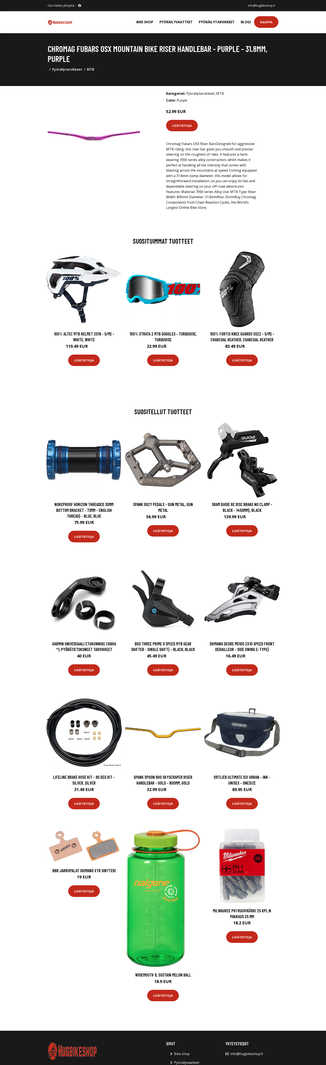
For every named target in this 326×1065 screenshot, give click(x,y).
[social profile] (80, 6)
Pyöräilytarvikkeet (217, 22)
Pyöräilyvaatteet (176, 22)
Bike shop (144, 22)
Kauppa (266, 22)
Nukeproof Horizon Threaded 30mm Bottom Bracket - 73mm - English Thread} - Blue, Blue (84, 510)
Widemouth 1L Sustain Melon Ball (163, 974)
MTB (90, 69)
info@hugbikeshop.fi (261, 5)
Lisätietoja (182, 125)
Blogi (246, 22)
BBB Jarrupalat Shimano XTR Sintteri (84, 870)
